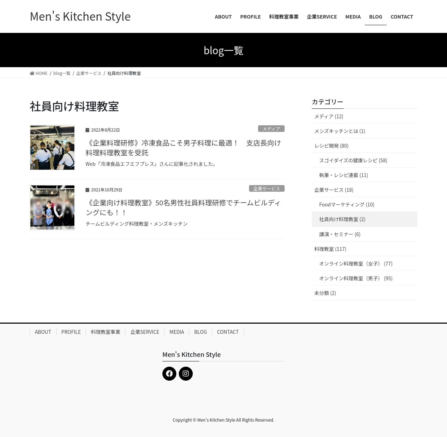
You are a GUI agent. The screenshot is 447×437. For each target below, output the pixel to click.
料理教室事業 (105, 331)
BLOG (200, 331)
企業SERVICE (144, 331)
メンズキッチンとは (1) (339, 130)
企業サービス (266, 188)
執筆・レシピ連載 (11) (343, 174)
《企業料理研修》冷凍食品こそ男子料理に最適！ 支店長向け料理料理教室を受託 (183, 147)
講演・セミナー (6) (339, 234)
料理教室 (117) (330, 248)
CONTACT (228, 331)
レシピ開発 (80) (331, 145)
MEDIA (176, 331)
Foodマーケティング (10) (346, 204)
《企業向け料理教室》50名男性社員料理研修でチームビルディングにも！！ (183, 207)
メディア (271, 128)
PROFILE (71, 331)
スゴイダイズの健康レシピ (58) (353, 160)
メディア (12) (328, 116)
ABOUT (43, 331)
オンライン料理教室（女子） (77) (356, 263)
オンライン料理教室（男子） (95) (356, 278)
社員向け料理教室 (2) (342, 219)
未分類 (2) (325, 292)
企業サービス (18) (333, 189)
